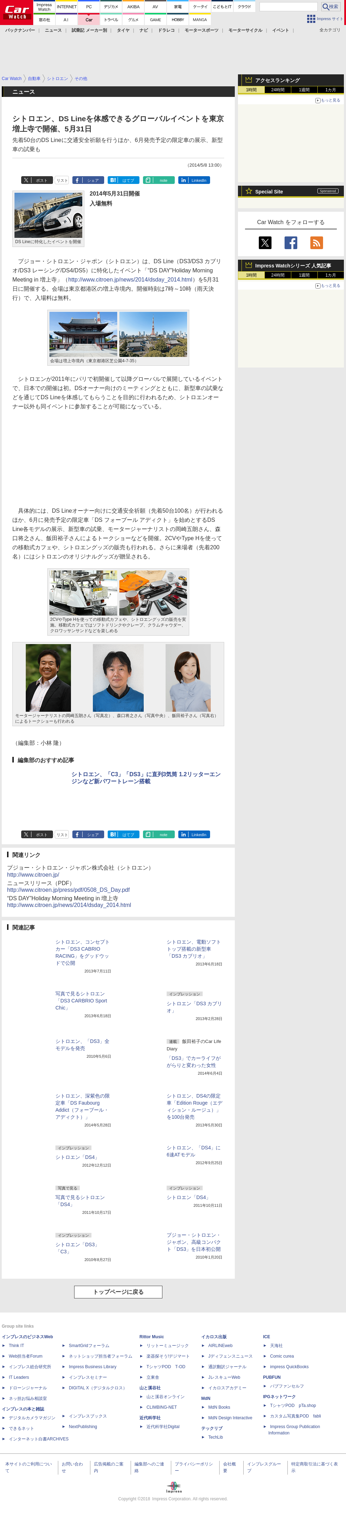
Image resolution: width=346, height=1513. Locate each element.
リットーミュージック (168, 1345)
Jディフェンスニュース (230, 1356)
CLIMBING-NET (162, 1407)
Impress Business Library (93, 1366)
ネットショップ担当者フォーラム (100, 1356)
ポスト (42, 180)
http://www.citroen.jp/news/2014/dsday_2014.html (130, 280)
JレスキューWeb (224, 1377)
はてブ (128, 180)
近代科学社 (150, 1417)
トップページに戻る (118, 1292)
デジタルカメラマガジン (32, 1417)
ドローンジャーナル (28, 1387)
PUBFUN (272, 1377)
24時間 (277, 89)
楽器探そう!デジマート (168, 1356)
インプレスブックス (88, 1416)
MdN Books (219, 1407)
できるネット (21, 1428)
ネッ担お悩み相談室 (28, 1398)
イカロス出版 (214, 1336)
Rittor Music (151, 1336)
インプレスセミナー (88, 1377)
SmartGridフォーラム (89, 1345)
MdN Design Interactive (230, 1417)
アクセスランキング (277, 80)
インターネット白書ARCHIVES (38, 1439)
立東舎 (153, 1377)
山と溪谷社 (150, 1387)
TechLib (215, 1437)
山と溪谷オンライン (166, 1396)
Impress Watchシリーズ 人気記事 (293, 265)
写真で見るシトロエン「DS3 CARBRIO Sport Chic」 (81, 1001)
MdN (205, 1398)
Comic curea (282, 1356)
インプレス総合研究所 (30, 1366)
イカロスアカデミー (227, 1387)
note (163, 180)
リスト (62, 180)
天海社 (276, 1345)
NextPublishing (83, 1426)
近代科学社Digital (163, 1426)
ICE (266, 1336)
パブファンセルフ (287, 1386)
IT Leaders (19, 1377)
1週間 (304, 89)
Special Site (269, 191)
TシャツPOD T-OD (166, 1366)
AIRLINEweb (220, 1345)
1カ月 (331, 89)
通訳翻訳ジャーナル (227, 1366)
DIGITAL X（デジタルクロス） (98, 1387)
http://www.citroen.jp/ (33, 875)
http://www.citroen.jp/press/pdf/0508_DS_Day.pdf (68, 890)
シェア (93, 180)
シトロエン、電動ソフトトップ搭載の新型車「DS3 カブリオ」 (194, 949)
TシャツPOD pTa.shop (293, 1405)
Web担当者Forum (25, 1356)
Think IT (16, 1345)
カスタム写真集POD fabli (295, 1416)
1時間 (251, 89)
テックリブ (211, 1428)
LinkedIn (199, 180)
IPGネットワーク (279, 1396)
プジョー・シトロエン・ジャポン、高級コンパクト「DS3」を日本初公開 (194, 1242)
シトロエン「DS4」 (77, 1157)
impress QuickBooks (289, 1366)
